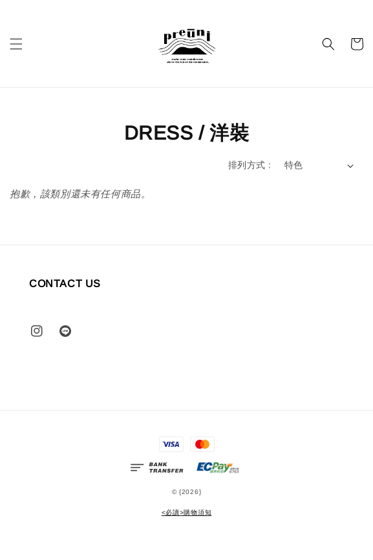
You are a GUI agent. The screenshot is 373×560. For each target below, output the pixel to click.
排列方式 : (249, 165)
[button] (16, 44)
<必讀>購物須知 (187, 512)
